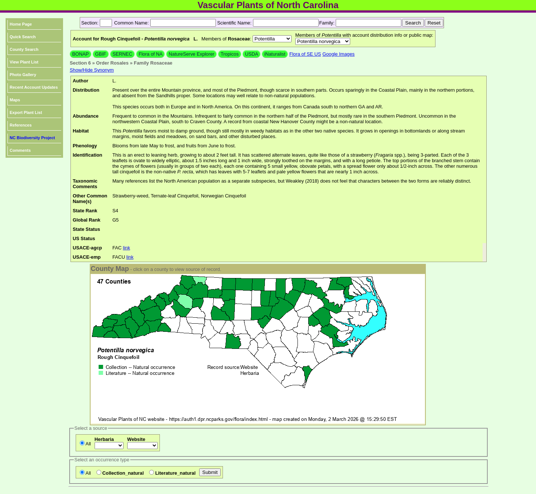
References (21, 125)
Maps (15, 100)
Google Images (338, 54)
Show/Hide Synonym (92, 70)
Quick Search (23, 37)
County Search (24, 49)
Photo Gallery (23, 74)
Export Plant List (26, 112)
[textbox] (183, 23)
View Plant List (24, 62)
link (126, 248)
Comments (20, 150)
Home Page (21, 24)
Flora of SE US (305, 54)
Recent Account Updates (34, 87)
